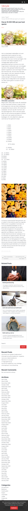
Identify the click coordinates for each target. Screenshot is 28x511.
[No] (26, 505)
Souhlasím (14, 508)
